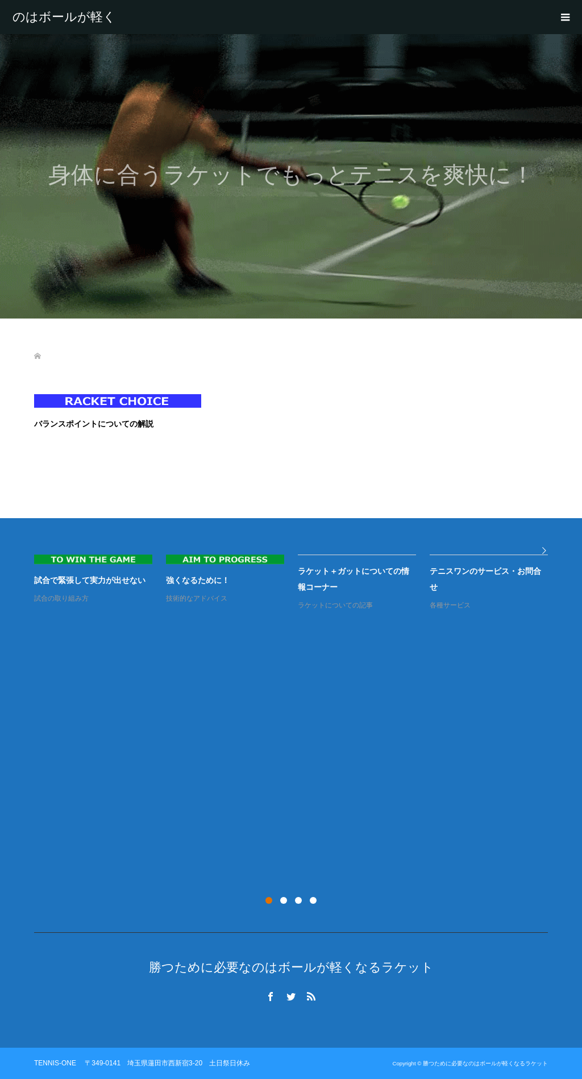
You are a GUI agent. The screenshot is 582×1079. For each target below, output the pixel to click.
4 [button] (313, 900)
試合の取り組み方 (61, 598)
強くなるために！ (198, 580)
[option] (298, 583)
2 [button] (283, 900)
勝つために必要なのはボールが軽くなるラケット (64, 17)
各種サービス (450, 605)
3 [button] (298, 900)
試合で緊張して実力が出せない (90, 580)
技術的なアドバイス (196, 598)
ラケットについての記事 (335, 605)
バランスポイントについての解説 (93, 423)
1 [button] (268, 900)
